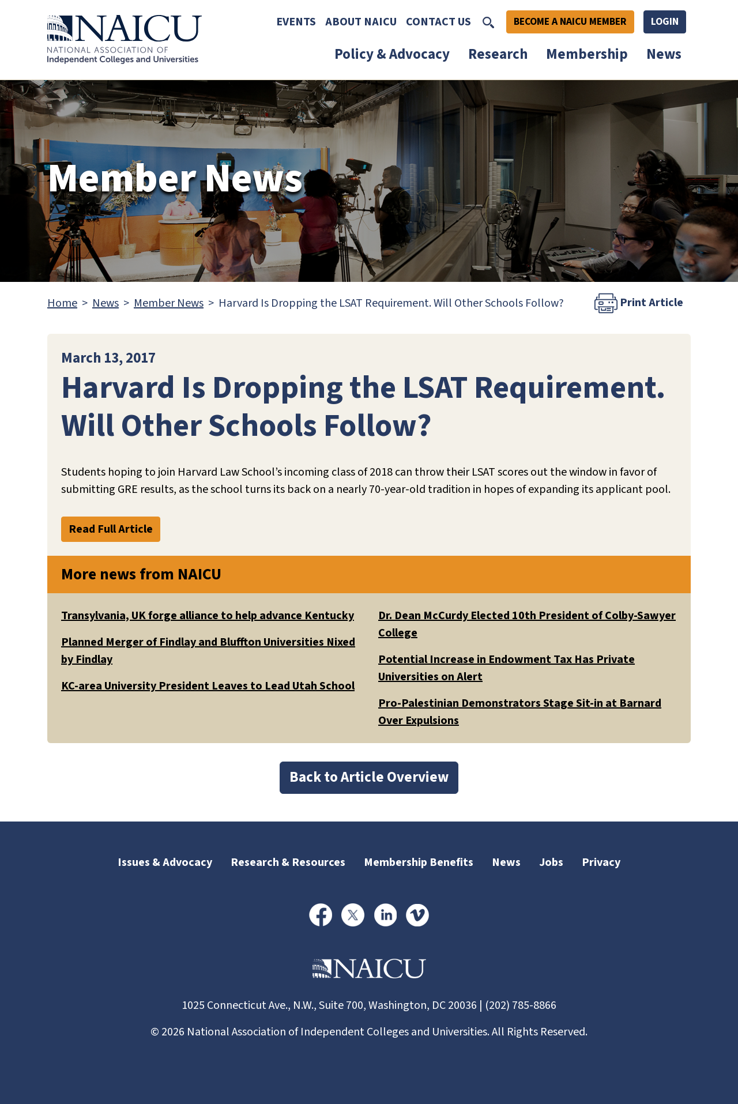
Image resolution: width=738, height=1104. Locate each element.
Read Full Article (111, 529)
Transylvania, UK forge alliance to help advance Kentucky (207, 616)
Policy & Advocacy (392, 54)
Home (62, 303)
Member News (169, 303)
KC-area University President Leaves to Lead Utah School (208, 686)
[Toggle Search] (488, 22)
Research (498, 54)
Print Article (638, 303)
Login (665, 21)
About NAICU (361, 22)
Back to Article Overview (369, 777)
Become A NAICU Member (570, 21)
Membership (587, 54)
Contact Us (438, 22)
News (663, 54)
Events (296, 22)
